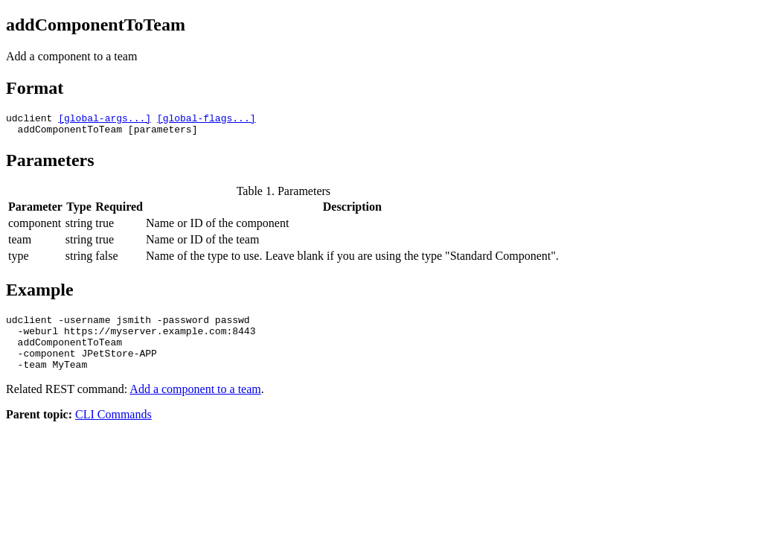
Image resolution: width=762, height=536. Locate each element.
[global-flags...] (206, 120)
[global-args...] (104, 120)
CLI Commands (113, 430)
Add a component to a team (194, 404)
